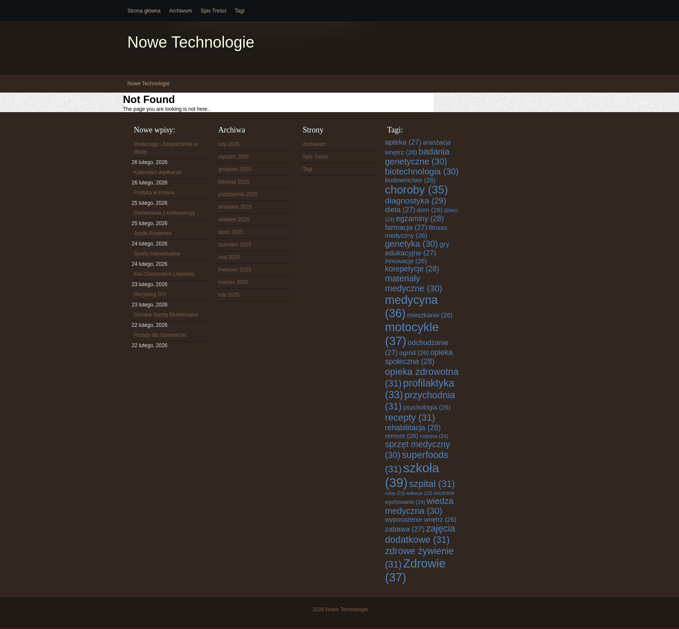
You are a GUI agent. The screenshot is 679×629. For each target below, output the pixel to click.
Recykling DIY (150, 294)
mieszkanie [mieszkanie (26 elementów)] (430, 315)
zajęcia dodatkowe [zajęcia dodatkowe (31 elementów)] (420, 534)
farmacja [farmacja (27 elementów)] (406, 227)
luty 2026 (228, 144)
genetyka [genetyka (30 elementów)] (411, 243)
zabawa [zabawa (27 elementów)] (404, 529)
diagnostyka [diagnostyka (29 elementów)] (415, 200)
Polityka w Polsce (154, 193)
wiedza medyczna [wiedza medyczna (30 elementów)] (419, 506)
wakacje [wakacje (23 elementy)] (419, 493)
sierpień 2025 (233, 219)
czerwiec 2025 (235, 245)
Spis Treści (213, 11)
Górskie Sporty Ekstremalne (166, 315)
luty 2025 (228, 295)
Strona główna (144, 11)
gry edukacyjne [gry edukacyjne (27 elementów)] (417, 248)
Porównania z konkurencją (164, 213)
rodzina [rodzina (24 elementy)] (434, 436)
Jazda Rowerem (152, 233)
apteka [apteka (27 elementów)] (403, 142)
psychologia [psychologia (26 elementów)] (426, 407)
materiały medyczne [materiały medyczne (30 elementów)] (413, 283)
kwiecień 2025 (234, 270)
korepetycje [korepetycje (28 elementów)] (412, 269)
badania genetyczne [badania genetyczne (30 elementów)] (417, 156)
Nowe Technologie (191, 42)
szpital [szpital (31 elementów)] (432, 483)
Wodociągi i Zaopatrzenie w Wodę (165, 148)
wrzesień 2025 (235, 207)
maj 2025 (228, 257)
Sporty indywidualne (157, 254)
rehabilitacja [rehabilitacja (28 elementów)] (413, 427)
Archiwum (180, 11)
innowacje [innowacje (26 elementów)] (406, 261)
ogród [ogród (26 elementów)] (414, 352)
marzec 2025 (233, 282)
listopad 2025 (233, 182)
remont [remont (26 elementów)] (401, 435)
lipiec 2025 (230, 232)
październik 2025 (238, 194)
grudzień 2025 (234, 169)
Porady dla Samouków (160, 335)
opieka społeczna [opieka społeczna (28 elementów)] (419, 357)
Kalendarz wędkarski (158, 172)
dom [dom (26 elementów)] (430, 209)
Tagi (239, 11)
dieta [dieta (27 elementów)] (400, 210)
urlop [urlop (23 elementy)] (395, 493)
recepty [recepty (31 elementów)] (410, 417)
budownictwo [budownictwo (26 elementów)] (410, 180)
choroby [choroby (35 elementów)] (416, 190)
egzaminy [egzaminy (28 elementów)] (420, 218)
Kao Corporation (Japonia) (164, 274)
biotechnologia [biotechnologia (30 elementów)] (422, 171)
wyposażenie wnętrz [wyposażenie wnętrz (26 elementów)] (420, 519)
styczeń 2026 (233, 157)
